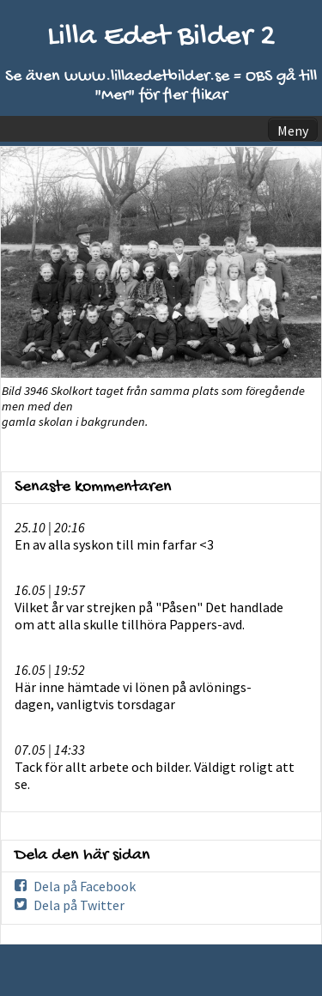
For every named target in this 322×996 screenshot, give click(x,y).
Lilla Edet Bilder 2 (161, 37)
